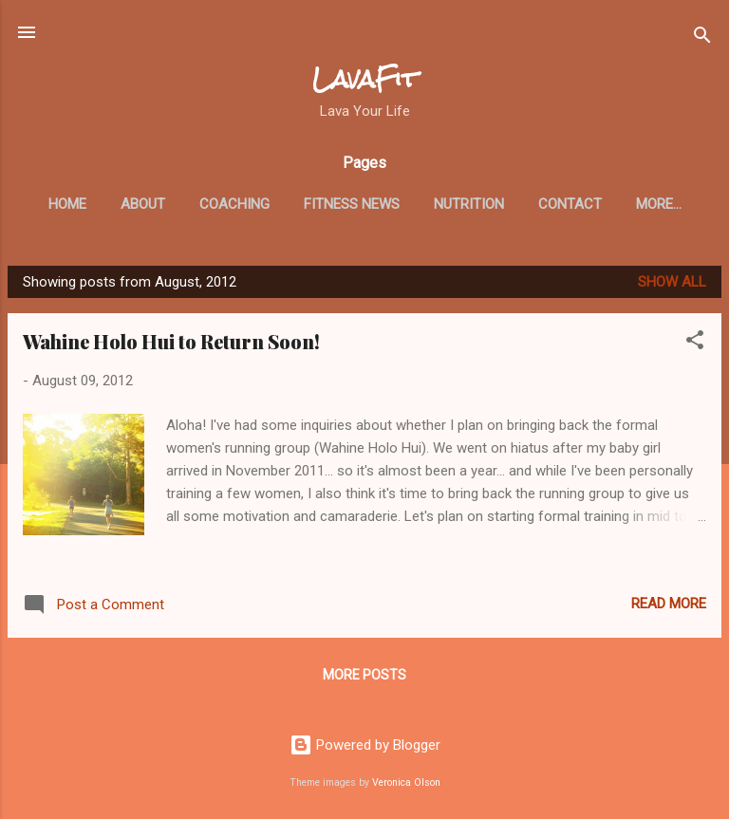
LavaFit (365, 79)
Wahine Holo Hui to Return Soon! (171, 341)
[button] (694, 343)
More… (659, 204)
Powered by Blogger (365, 745)
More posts (364, 674)
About (143, 204)
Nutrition (469, 204)
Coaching (234, 204)
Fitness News (352, 204)
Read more (668, 603)
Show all (672, 281)
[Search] (702, 38)
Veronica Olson (406, 782)
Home (67, 204)
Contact (570, 204)
